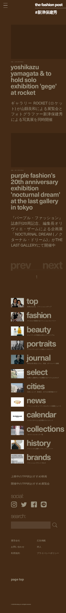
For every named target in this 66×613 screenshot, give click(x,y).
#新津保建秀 (46, 12)
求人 (39, 547)
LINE (44, 504)
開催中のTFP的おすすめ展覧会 (30, 483)
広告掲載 (41, 540)
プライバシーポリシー (48, 553)
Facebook (34, 504)
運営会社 (15, 540)
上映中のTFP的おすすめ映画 (29, 476)
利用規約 (15, 553)
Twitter (24, 504)
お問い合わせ (17, 547)
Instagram (14, 504)
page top (17, 579)
